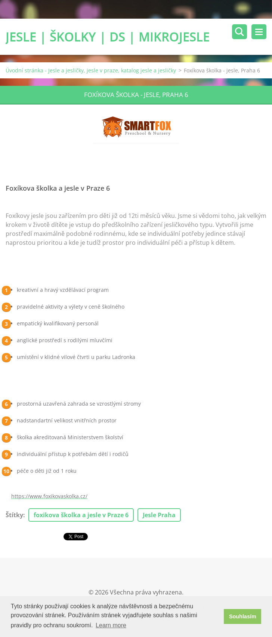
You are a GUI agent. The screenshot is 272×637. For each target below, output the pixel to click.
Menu (258, 31)
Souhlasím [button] (242, 616)
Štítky (14, 515)
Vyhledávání (239, 31)
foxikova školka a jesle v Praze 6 (81, 515)
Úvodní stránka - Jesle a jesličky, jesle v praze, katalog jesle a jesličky (91, 70)
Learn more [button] (111, 625)
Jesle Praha (159, 515)
